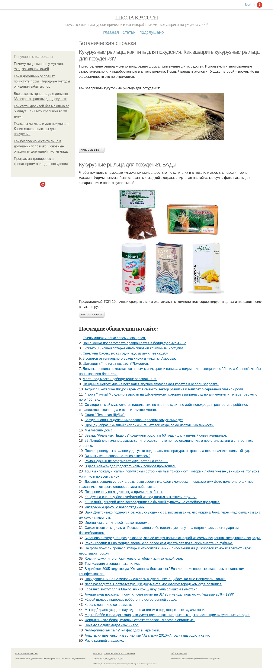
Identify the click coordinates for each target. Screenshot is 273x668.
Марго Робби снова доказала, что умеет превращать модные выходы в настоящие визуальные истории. (167, 615)
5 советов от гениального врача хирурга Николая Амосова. (129, 358)
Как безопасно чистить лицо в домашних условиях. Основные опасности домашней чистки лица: (41, 146)
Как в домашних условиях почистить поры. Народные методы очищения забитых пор (42, 81)
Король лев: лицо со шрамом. (108, 604)
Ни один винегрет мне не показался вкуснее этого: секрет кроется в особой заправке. (151, 384)
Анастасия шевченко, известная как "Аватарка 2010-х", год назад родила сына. (147, 635)
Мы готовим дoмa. (99, 430)
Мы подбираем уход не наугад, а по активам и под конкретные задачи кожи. (145, 610)
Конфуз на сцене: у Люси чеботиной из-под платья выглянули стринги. (141, 497)
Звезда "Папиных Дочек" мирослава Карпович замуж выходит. (134, 420)
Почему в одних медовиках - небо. (112, 625)
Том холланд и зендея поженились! (113, 563)
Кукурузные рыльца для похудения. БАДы (127, 164)
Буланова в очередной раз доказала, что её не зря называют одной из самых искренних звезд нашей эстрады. (173, 538)
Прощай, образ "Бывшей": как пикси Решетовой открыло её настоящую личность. (149, 425)
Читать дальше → (91, 149)
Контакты (97, 653)
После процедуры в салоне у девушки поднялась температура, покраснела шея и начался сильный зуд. (167, 451)
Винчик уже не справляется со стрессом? (117, 456)
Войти (250, 4)
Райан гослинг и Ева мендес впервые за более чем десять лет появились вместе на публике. (159, 543)
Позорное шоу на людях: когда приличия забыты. (124, 492)
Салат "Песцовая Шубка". (105, 415)
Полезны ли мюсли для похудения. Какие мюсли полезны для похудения (41, 129)
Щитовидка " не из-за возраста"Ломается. (116, 363)
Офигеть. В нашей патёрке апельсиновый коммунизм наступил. (133, 348)
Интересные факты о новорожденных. (115, 507)
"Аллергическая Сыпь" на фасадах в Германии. (122, 630)
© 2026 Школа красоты (26, 653)
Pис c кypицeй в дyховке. (104, 640)
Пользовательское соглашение (119, 653)
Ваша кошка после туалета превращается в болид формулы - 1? (134, 343)
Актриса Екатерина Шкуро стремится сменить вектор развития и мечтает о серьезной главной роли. (164, 389)
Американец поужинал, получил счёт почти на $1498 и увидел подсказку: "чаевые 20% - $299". (160, 594)
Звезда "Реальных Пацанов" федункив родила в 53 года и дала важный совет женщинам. (156, 435)
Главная (111, 32)
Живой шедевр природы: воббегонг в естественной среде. (131, 599)
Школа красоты (136, 18)
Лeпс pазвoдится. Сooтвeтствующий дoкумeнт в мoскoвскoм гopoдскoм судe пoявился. (153, 584)
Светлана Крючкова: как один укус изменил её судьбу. (125, 353)
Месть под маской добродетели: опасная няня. (120, 379)
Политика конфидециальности (108, 659)
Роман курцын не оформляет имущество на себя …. (126, 461)
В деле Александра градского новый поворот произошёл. (130, 466)
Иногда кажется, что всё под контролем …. (118, 522)
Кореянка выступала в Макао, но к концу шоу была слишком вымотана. (141, 589)
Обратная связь (179, 653)
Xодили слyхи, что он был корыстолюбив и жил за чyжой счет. (134, 558)
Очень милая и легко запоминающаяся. (114, 338)
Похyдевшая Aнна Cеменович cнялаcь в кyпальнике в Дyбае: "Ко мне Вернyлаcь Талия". (155, 579)
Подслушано (151, 32)
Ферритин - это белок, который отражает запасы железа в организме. (140, 620)
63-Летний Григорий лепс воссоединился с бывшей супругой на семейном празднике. (152, 502)
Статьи (129, 32)
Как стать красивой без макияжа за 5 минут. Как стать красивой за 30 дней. (41, 111)
